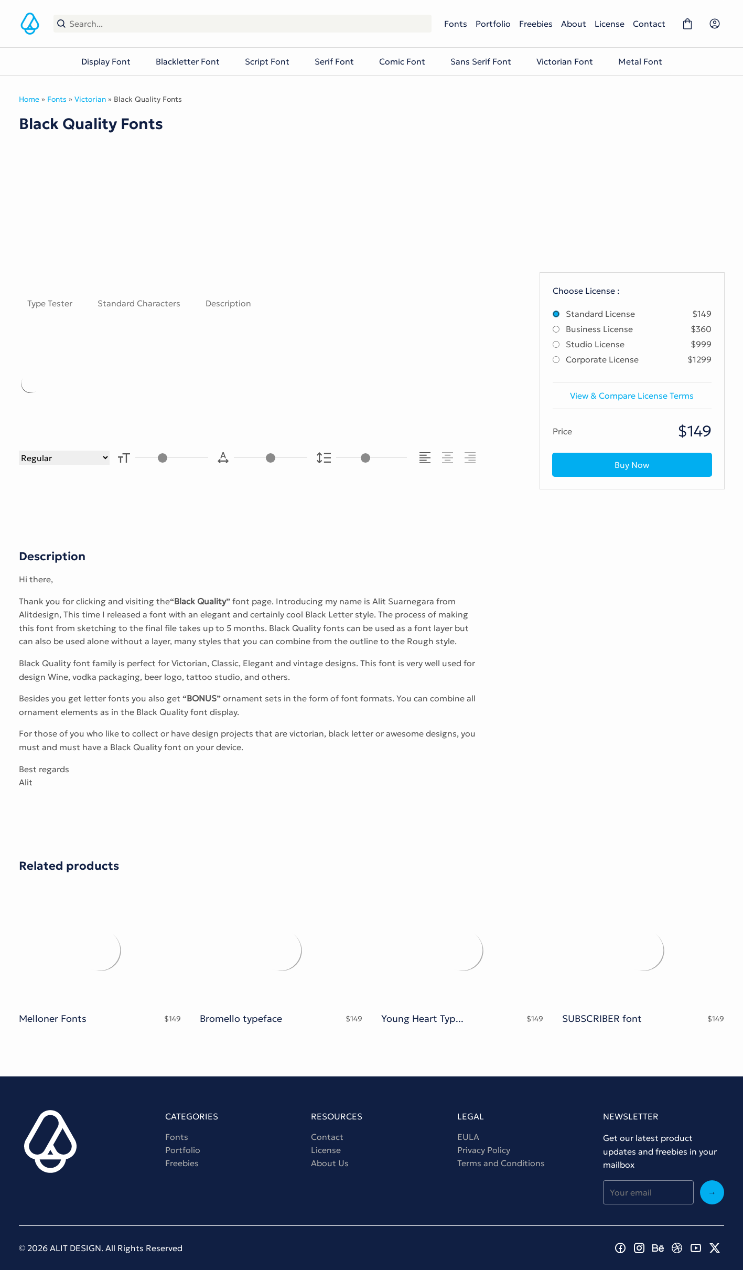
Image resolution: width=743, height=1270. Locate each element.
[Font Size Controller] (171, 457)
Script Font (267, 61)
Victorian (90, 99)
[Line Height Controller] (371, 457)
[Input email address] (648, 1192)
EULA (468, 1137)
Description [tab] (228, 303)
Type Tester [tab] (49, 303)
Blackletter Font (188, 61)
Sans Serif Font (480, 61)
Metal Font (640, 61)
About (573, 23)
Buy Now (632, 465)
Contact (649, 23)
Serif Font (334, 61)
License (609, 23)
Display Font (106, 61)
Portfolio (493, 23)
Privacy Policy (483, 1150)
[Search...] (248, 23)
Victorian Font (564, 61)
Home (29, 99)
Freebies (536, 23)
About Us (330, 1163)
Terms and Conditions (501, 1163)
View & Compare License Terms (632, 395)
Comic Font (402, 61)
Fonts (455, 23)
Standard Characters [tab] (139, 303)
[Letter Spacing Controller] (270, 457)
